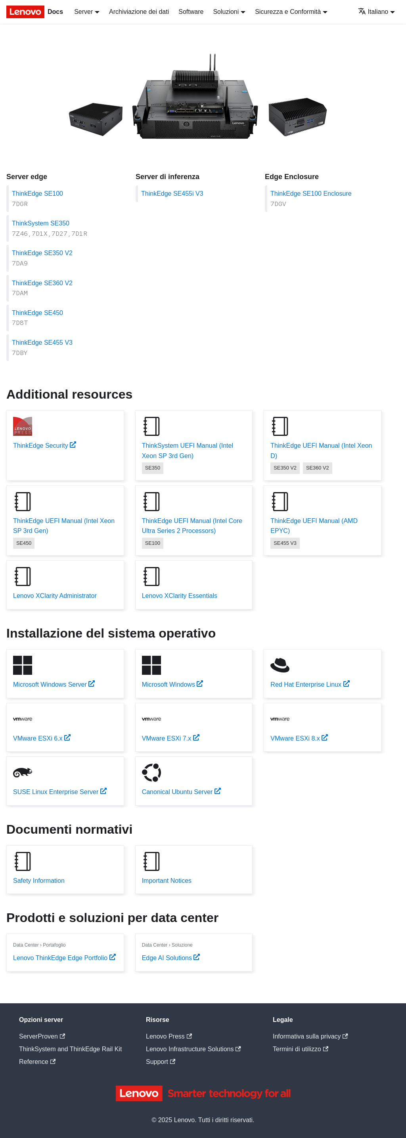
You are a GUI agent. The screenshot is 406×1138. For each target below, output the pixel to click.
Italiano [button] (373, 11)
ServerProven (42, 1036)
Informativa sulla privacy (310, 1036)
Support (160, 1061)
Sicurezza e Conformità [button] (288, 11)
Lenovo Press (169, 1036)
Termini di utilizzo (300, 1049)
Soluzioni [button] (226, 11)
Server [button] (83, 11)
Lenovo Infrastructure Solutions (193, 1049)
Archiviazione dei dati (139, 11)
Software (190, 11)
